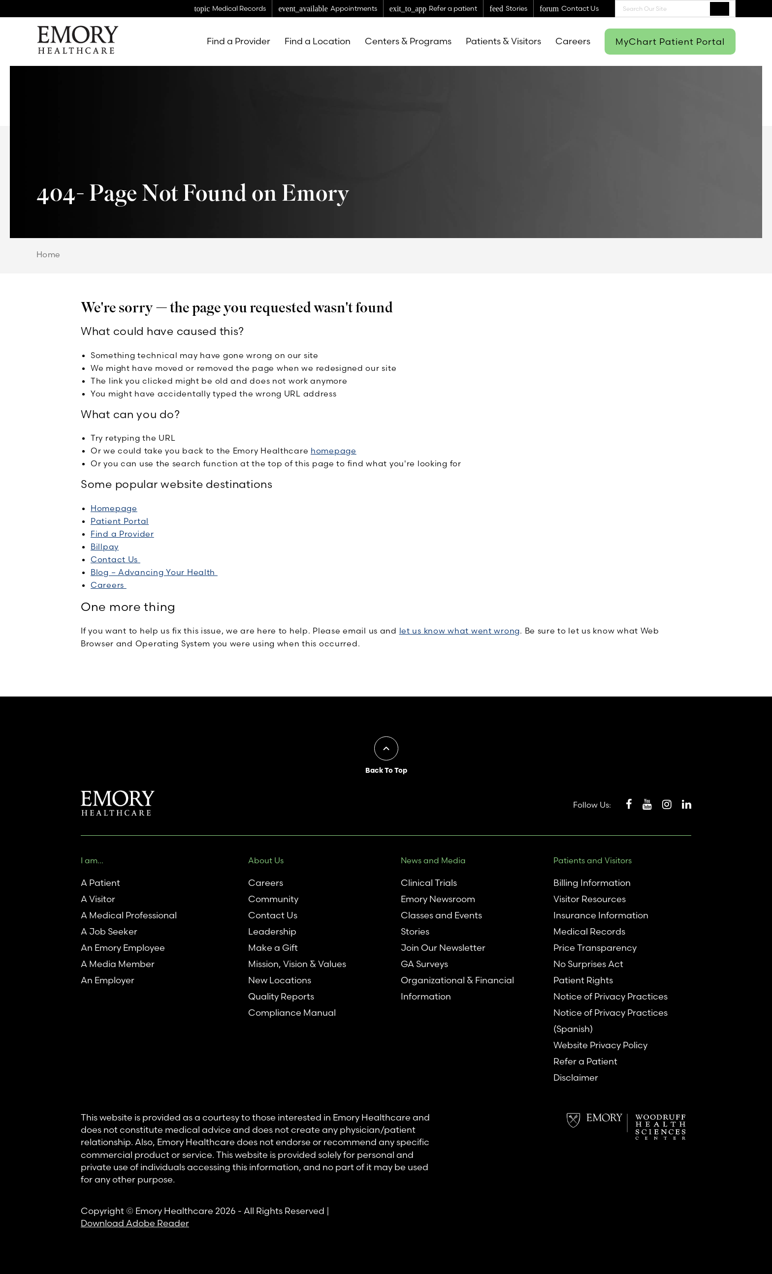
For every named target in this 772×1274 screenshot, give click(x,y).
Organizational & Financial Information (457, 988)
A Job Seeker (109, 931)
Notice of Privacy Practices (610, 996)
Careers (572, 41)
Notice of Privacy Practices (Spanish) (610, 1020)
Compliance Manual (292, 1012)
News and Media (433, 860)
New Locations (279, 980)
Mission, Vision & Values (297, 964)
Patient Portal (120, 521)
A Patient (100, 882)
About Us (266, 860)
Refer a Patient (585, 1061)
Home (48, 254)
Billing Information (592, 882)
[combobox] (675, 8)
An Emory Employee (123, 947)
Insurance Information (600, 915)
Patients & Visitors (503, 41)
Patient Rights (583, 980)
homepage (333, 450)
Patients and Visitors (592, 860)
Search (719, 8)
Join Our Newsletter (443, 947)
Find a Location (318, 41)
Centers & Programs (408, 41)
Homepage (114, 508)
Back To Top (386, 770)
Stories (415, 931)
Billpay (105, 546)
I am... (92, 860)
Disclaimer (575, 1077)
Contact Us (115, 559)
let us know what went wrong (459, 631)
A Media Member (118, 964)
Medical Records (589, 931)
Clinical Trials (429, 882)
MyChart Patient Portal (670, 41)
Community (273, 899)
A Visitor (98, 899)
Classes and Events (441, 915)
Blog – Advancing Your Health (154, 572)
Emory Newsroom (438, 899)
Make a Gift (273, 947)
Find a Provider (238, 41)
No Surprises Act (588, 964)
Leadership (272, 931)
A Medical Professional (129, 915)
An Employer (107, 980)
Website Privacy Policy (600, 1045)
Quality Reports (281, 996)
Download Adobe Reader (135, 1223)
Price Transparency (595, 947)
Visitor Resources (589, 899)
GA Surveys (424, 964)
